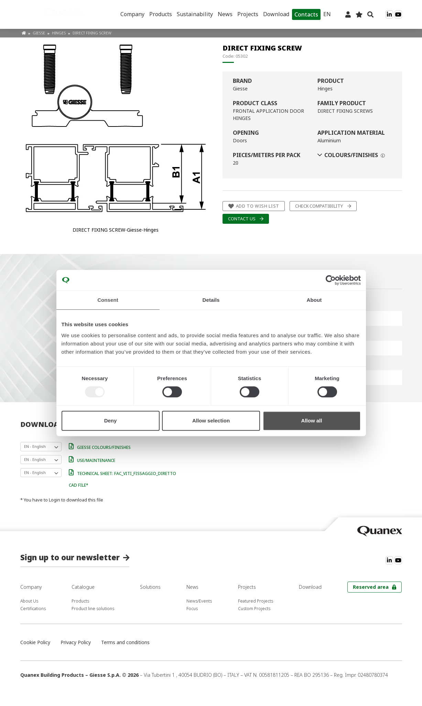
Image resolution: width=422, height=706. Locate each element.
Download (276, 14)
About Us (29, 601)
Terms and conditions (125, 642)
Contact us (242, 219)
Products (160, 14)
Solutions (150, 587)
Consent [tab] (107, 300)
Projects (247, 14)
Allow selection (211, 420)
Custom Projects (254, 608)
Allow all (311, 420)
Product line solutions (93, 608)
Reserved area (371, 587)
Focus (192, 608)
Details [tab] (211, 300)
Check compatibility (319, 206)
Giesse (39, 32)
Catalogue (83, 587)
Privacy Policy (76, 642)
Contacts (306, 14)
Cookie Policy (35, 642)
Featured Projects (255, 601)
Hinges (59, 32)
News (225, 14)
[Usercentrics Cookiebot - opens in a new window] (331, 280)
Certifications (33, 608)
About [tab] (314, 300)
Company (132, 14)
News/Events (199, 601)
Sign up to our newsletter (70, 557)
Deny (110, 420)
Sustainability (195, 14)
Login (54, 500)
